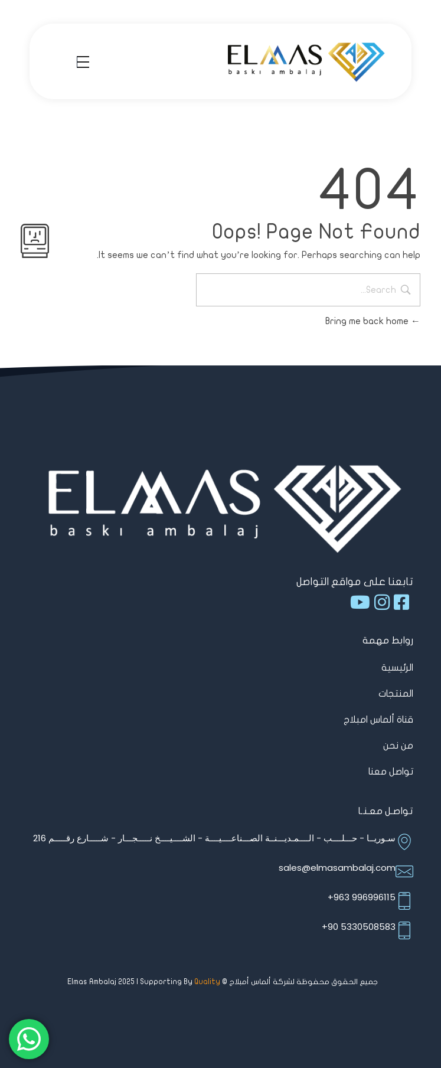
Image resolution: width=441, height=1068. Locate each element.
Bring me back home (372, 321)
